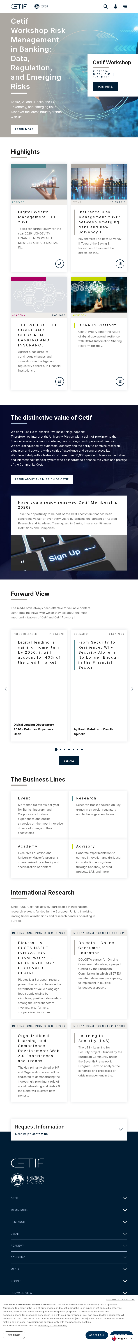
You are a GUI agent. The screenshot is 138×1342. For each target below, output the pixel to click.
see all (69, 760)
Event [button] (69, 1233)
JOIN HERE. (105, 86)
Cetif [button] (69, 1198)
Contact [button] (69, 1305)
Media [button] (69, 1269)
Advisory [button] (69, 1257)
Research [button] (69, 1222)
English (119, 1338)
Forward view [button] (69, 1293)
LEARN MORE (24, 129)
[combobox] (122, 1338)
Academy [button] (69, 1245)
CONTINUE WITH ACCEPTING (120, 1311)
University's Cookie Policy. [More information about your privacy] (52, 1337)
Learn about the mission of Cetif (42, 479)
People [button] (69, 1281)
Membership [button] (69, 1210)
